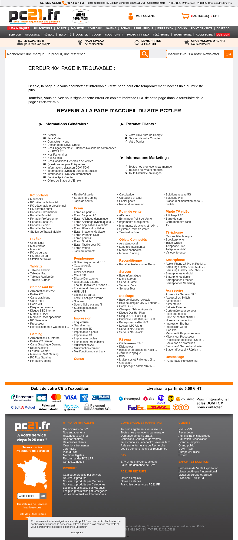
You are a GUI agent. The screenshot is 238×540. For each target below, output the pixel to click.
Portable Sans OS (41, 222)
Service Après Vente (60, 177)
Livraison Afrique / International (197, 471)
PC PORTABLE (43, 28)
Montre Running (129, 253)
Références (182, 3)
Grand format (82, 325)
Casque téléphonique (179, 236)
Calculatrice (126, 194)
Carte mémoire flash (178, 222)
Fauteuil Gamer (40, 351)
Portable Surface (40, 228)
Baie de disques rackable (134, 299)
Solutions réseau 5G (178, 194)
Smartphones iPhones (179, 280)
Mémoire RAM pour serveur (183, 333)
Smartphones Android (179, 273)
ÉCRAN (125, 28)
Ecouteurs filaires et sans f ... (92, 285)
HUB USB (80, 291)
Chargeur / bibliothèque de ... (137, 309)
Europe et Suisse (189, 452)
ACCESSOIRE (204, 34)
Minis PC (35, 249)
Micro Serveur (128, 278)
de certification (94, 42)
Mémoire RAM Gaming (44, 354)
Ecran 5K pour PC (85, 215)
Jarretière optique (130, 353)
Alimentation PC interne (45, 338)
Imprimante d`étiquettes (134, 222)
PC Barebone (38, 320)
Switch (170, 204)
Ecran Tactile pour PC (87, 244)
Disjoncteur (126, 346)
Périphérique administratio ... (137, 366)
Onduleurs (125, 362)
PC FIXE (61, 28)
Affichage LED (175, 215)
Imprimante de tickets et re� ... (138, 225)
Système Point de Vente (134, 229)
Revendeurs (186, 432)
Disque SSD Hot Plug (132, 316)
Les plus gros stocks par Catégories (85, 491)
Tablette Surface (40, 280)
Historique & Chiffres (76, 435)
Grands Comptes (189, 442)
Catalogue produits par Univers (82, 474)
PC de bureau (38, 252)
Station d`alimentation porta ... (184, 201)
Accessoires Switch (178, 297)
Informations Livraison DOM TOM (68, 167)
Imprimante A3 (83, 335)
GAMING (111, 28)
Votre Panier (136, 141)
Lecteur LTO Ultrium (131, 325)
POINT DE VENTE (201, 28)
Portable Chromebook (43, 212)
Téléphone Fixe (175, 246)
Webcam (79, 311)
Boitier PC (36, 294)
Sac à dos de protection (180, 343)
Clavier (78, 268)
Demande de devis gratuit (136, 435)
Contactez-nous (156, 2)
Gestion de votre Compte (144, 138)
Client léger (37, 242)
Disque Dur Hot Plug (132, 312)
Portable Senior (40, 225)
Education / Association (192, 439)
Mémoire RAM (39, 314)
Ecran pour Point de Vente (135, 218)
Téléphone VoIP (175, 249)
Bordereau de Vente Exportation (198, 468)
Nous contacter (208, 42)
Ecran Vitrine (82, 248)
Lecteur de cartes (85, 294)
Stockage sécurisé (85, 307)
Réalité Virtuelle (83, 194)
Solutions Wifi (174, 197)
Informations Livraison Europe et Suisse (72, 170)
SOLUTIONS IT (114, 34)
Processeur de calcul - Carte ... (185, 340)
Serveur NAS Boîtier (131, 329)
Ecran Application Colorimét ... (92, 225)
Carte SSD (125, 306)
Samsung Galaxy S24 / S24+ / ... (186, 267)
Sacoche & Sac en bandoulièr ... (185, 346)
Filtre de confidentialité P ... (182, 317)
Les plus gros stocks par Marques (84, 487)
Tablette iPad (38, 273)
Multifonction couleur (86, 348)
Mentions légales (73, 455)
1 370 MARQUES (18, 28)
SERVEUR (15, 34)
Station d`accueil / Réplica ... (183, 349)
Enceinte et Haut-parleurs (90, 288)
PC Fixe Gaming (40, 357)
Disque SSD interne (42, 310)
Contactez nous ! (73, 461)
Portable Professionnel (44, 218)
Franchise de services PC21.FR (140, 484)
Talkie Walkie (174, 242)
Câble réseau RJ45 (131, 343)
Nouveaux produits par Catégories (84, 484)
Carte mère (37, 301)
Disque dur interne (41, 307)
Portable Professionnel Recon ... (139, 264)
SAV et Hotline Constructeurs (139, 461)
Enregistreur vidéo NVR (134, 322)
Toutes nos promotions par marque (150, 166)
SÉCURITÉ (65, 34)
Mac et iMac (37, 246)
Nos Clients (54, 157)
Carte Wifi (36, 304)
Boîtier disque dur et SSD (89, 262)
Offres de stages (131, 481)
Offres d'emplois (131, 478)
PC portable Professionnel (182, 360)
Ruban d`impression (131, 204)
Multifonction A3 (84, 345)
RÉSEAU (49, 34)
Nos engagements (74, 432)
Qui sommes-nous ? (75, 429)
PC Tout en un (39, 255)
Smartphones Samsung (180, 283)
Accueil (51, 135)
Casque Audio (82, 265)
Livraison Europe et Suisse (195, 474)
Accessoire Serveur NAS (181, 294)
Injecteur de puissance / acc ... (138, 349)
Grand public (186, 445)
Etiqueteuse (81, 322)
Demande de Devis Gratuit (63, 144)
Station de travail (40, 259)
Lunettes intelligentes (132, 246)
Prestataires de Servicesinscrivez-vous (32, 506)
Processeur (37, 323)
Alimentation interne (42, 291)
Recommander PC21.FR (78, 458)
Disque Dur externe (86, 278)
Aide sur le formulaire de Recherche (143, 445)
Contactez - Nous (58, 141)
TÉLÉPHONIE (161, 34)
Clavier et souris (84, 272)
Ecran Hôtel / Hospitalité (89, 228)
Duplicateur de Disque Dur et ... (138, 319)
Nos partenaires (73, 439)
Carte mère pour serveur (181, 310)
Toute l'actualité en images (145, 173)
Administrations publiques (194, 435)
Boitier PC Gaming (41, 341)
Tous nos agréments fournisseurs (141, 429)
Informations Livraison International (69, 174)
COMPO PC (95, 28)
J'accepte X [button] (76, 532)
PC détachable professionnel (48, 205)
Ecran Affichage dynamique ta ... (94, 222)
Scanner (79, 301)
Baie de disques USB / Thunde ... (139, 303)
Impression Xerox (176, 327)
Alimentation (173, 301)
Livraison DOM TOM (191, 478)
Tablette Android (40, 270)
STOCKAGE (32, 34)
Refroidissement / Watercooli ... (49, 327)
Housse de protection (179, 320)
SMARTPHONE (182, 34)
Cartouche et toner (130, 197)
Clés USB (80, 275)
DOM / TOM (185, 448)
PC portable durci (41, 209)
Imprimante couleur (86, 338)
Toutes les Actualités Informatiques (84, 494)
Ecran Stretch (82, 241)
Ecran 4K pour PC (85, 212)
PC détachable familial (44, 202)
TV (167, 225)
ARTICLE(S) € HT (205, 16)
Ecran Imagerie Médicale (89, 231)
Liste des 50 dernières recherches (32, 516)
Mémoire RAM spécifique (45, 317)
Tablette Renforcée (42, 276)
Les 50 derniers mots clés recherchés (144, 448)
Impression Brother (177, 323)
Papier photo (127, 201)
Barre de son (174, 218)
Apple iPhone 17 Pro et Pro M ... (186, 263)
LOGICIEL (82, 34)
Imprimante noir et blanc (89, 341)
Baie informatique (130, 275)
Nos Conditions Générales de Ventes (70, 161)
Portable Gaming (40, 360)
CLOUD (96, 34)
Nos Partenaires (57, 154)
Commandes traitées (214, 3)
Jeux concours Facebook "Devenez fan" (145, 442)
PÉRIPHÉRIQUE (143, 28)
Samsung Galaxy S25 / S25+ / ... (186, 270)
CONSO (182, 28)
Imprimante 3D (83, 328)
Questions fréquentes (76, 445)
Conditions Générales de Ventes (141, 439)
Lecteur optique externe (88, 298)
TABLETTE (77, 28)
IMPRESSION (165, 28)
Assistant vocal (128, 243)
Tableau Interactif (84, 251)
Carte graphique (40, 297)
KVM (122, 356)
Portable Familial (40, 215)
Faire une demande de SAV (138, 465)
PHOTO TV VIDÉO (138, 34)
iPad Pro (171, 330)
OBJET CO (222, 28)
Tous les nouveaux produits (145, 170)
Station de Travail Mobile (45, 231)
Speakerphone (175, 239)
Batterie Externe (176, 307)
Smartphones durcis (178, 276)
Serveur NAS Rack (131, 332)
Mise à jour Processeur (180, 336)
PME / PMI (185, 429)
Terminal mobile (129, 232)
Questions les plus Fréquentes (66, 164)
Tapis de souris (83, 201)
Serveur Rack (127, 285)
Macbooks (36, 199)
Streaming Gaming (85, 197)
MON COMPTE (145, 16)
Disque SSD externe (86, 281)
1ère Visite (53, 138)
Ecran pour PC (83, 238)
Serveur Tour (127, 288)
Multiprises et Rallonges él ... (137, 359)
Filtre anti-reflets (176, 314)
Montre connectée (130, 250)
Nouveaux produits (74, 478)
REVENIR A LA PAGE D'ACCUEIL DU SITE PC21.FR (119, 111)
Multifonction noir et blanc (90, 351)
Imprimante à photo (86, 332)
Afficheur (124, 215)
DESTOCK (223, 34)
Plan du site (70, 452)
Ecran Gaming (39, 347)
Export (182, 455)
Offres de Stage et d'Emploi (64, 180)
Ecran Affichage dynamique (91, 218)
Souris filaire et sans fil (88, 304)
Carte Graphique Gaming (45, 344)
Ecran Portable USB (86, 235)
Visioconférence (175, 252)
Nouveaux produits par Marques (83, 481)
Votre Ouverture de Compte (146, 135)
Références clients (74, 442)
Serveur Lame (128, 282)
